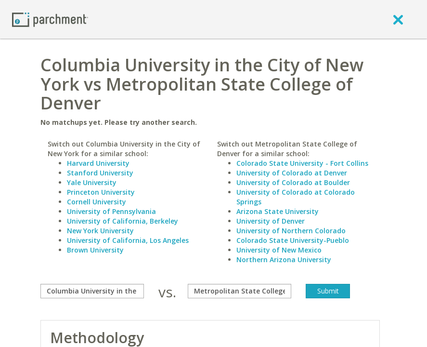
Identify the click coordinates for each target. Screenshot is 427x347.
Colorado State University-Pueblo (292, 240)
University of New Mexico (279, 249)
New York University (100, 230)
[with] (239, 291)
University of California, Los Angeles (128, 240)
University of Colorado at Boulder (293, 182)
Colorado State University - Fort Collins (302, 163)
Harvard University (98, 163)
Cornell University (96, 201)
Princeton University (101, 192)
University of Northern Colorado (291, 230)
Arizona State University (277, 211)
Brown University (95, 249)
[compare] (92, 291)
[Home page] (50, 19)
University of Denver (270, 221)
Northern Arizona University (283, 259)
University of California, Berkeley (122, 221)
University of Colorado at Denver (291, 172)
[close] (398, 19)
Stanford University (100, 172)
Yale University (91, 182)
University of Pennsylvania (111, 211)
